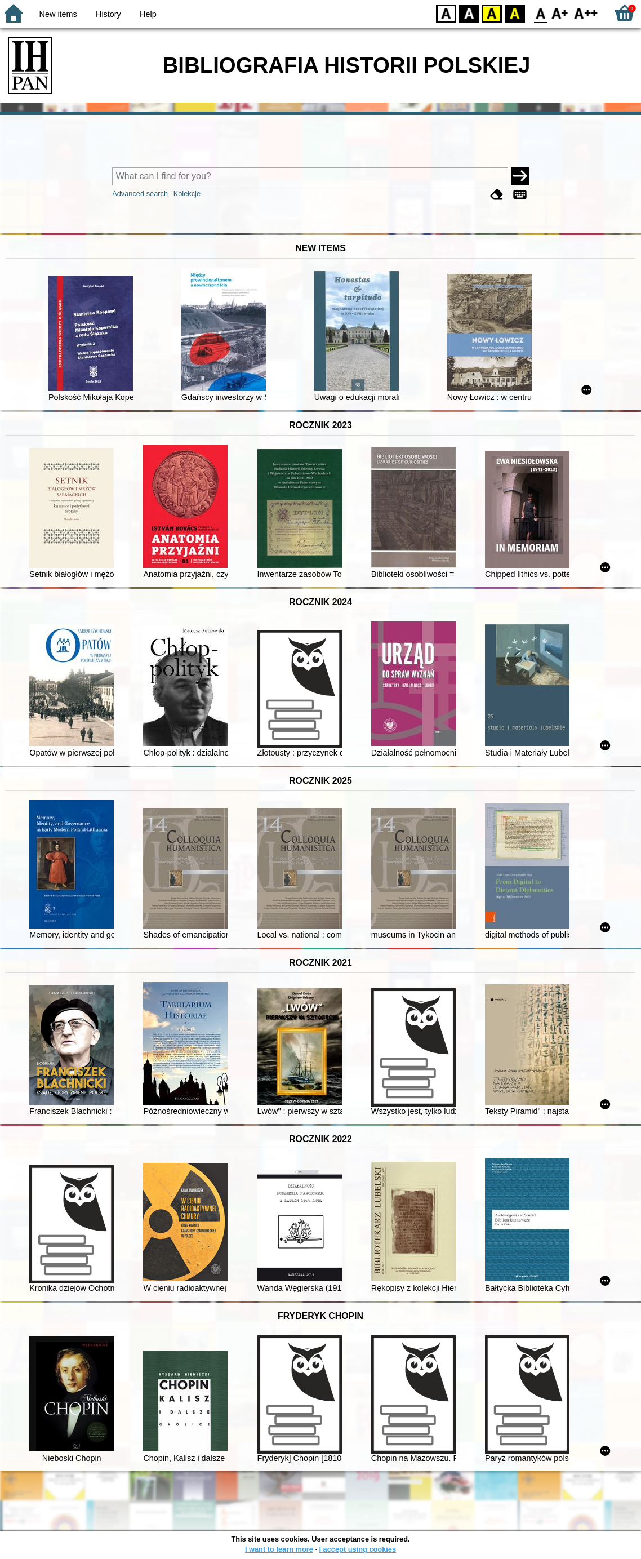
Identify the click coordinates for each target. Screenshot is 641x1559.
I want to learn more (279, 1549)
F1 (560, 12)
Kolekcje (187, 193)
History (108, 14)
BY (514, 12)
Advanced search (140, 193)
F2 (586, 12)
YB (491, 12)
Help (148, 14)
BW (469, 12)
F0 (540, 12)
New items (58, 14)
